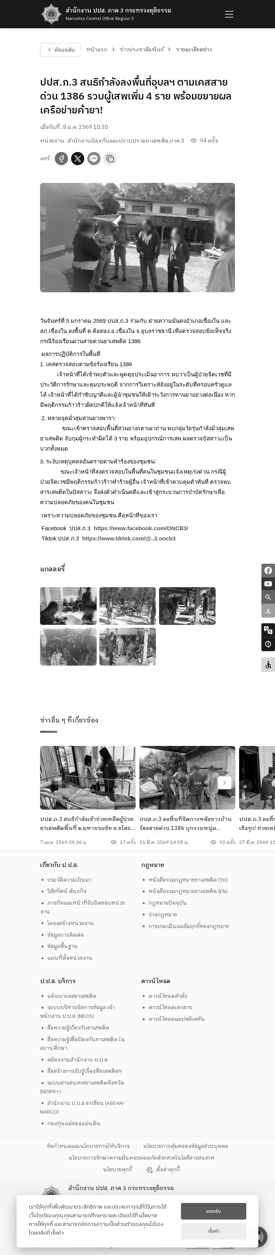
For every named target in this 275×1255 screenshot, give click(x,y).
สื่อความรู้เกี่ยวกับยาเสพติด (75, 1027)
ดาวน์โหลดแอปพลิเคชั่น (173, 1019)
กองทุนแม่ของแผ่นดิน (70, 1123)
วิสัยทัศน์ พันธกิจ (63, 891)
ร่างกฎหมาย (159, 914)
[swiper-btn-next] (225, 782)
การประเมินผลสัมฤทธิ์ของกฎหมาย (185, 926)
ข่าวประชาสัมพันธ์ (142, 49)
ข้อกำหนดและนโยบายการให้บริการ (88, 1146)
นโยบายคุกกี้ (117, 1169)
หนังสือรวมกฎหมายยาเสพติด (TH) (184, 880)
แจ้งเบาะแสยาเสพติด (68, 996)
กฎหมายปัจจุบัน (164, 903)
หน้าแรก (96, 49)
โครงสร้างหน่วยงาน (67, 923)
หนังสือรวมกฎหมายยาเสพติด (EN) (184, 891)
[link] (141, 528)
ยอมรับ (213, 1211)
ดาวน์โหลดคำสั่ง (164, 996)
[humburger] (228, 14)
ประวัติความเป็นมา (66, 880)
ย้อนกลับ (60, 49)
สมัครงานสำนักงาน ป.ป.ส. (74, 1060)
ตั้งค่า (57, 1233)
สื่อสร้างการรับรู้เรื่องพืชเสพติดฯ (81, 1071)
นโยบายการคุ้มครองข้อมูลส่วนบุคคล (185, 1146)
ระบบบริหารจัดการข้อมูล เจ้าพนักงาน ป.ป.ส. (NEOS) (77, 1011)
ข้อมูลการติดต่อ (62, 935)
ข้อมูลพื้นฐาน (59, 946)
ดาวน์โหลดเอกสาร (166, 1007)
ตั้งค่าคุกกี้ (163, 1170)
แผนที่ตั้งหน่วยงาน (66, 958)
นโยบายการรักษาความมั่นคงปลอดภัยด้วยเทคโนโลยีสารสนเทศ (141, 1157)
